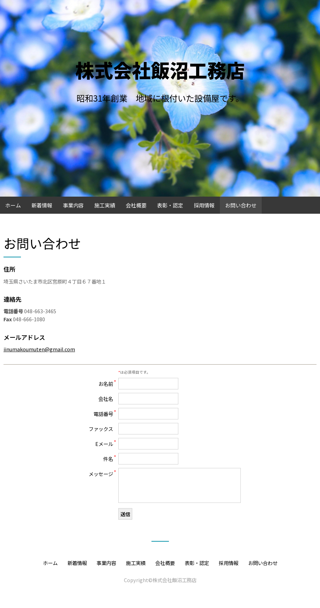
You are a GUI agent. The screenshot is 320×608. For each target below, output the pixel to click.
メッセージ (101, 473)
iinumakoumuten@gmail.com (39, 349)
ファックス (101, 428)
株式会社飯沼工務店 (160, 69)
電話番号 (103, 413)
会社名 (105, 398)
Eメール (104, 443)
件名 (108, 458)
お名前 (105, 383)
